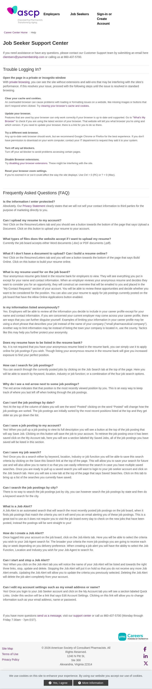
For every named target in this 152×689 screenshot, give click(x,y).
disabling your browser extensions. (28, 163)
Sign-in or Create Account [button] (104, 18)
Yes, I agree (58, 682)
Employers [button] (52, 14)
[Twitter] (146, 663)
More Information (90, 682)
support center (82, 615)
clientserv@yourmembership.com (23, 57)
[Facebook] (145, 649)
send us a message (49, 615)
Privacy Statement (34, 206)
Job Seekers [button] (79, 14)
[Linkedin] (146, 656)
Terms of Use (10, 654)
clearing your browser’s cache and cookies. (65, 105)
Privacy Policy (10, 659)
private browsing (19, 82)
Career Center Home (16, 32)
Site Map (7, 648)
